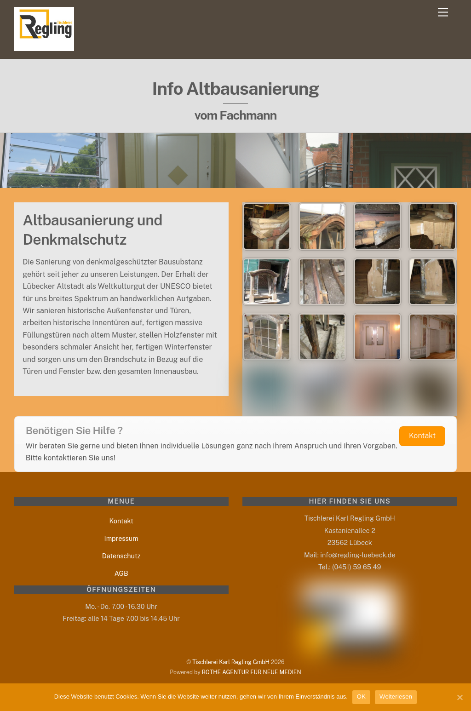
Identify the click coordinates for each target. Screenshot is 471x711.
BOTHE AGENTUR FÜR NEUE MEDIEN (251, 672)
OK (361, 696)
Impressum (121, 538)
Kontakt (121, 521)
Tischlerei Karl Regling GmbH (231, 662)
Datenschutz (121, 556)
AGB (121, 573)
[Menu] (443, 13)
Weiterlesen (395, 696)
